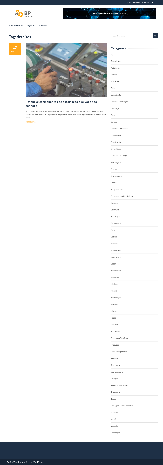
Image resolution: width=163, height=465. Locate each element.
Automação (115, 68)
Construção (116, 142)
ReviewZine (12, 462)
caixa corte (116, 95)
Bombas (114, 74)
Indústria (114, 243)
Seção (29, 25)
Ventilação (115, 432)
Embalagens (116, 162)
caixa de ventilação (119, 101)
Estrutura (115, 210)
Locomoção (116, 264)
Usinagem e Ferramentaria (122, 405)
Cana (113, 115)
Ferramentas (116, 223)
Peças (113, 318)
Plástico (114, 324)
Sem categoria (117, 372)
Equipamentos (117, 189)
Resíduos (115, 358)
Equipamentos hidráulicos (122, 196)
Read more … (31, 122)
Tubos (113, 399)
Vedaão (114, 419)
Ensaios (114, 183)
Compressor (116, 135)
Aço (112, 54)
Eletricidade (116, 149)
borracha (115, 81)
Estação (114, 203)
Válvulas (114, 412)
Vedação (114, 426)
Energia (114, 169)
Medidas (114, 284)
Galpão (114, 237)
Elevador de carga (119, 155)
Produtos (115, 345)
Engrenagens (116, 176)
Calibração (115, 108)
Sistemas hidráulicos (119, 385)
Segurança (115, 365)
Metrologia (116, 297)
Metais (114, 291)
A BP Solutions (133, 2)
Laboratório (116, 257)
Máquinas (115, 277)
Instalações (116, 250)
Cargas (114, 122)
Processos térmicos (119, 338)
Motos (114, 311)
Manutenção (116, 270)
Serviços (114, 378)
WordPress (38, 462)
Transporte (115, 392)
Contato (146, 2)
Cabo (113, 88)
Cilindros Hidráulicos (119, 128)
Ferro (113, 230)
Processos (115, 331)
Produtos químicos (119, 351)
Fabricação (115, 216)
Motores (114, 304)
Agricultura (115, 61)
